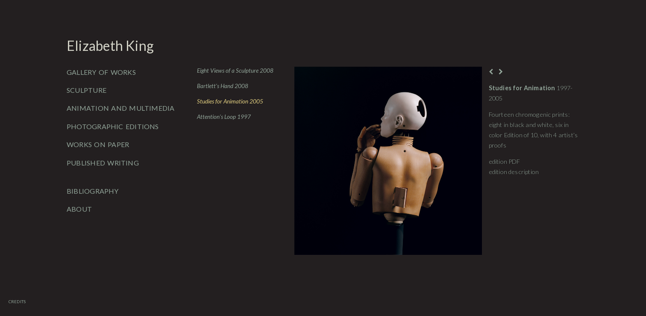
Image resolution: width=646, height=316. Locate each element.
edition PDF (504, 161)
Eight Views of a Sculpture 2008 (235, 70)
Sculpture (86, 90)
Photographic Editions (113, 126)
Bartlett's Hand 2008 (222, 86)
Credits (17, 301)
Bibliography (93, 191)
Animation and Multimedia (121, 108)
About (79, 209)
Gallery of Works (101, 72)
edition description (514, 171)
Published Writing (103, 163)
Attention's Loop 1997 (224, 116)
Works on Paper (98, 144)
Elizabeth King (110, 45)
